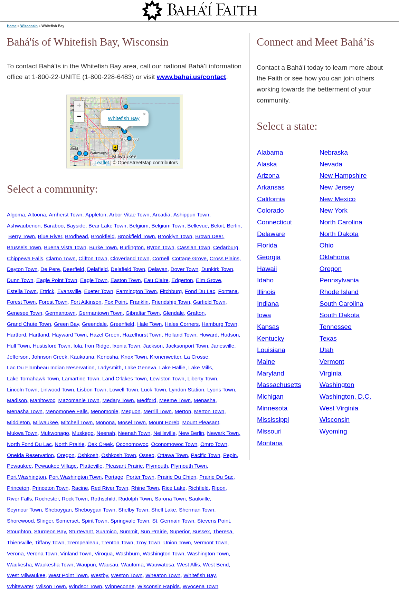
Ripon (219, 488)
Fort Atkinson (86, 302)
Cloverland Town (129, 258)
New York (334, 210)
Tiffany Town (49, 542)
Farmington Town (136, 291)
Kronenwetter (165, 357)
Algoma (16, 214)
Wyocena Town (200, 586)
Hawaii (267, 268)
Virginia (331, 373)
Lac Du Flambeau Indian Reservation (51, 367)
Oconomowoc (132, 444)
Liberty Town (202, 378)
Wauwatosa (160, 564)
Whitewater (20, 586)
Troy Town (148, 542)
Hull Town (18, 346)
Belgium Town (167, 225)
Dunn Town (20, 280)
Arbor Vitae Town (129, 214)
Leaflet (101, 162)
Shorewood (20, 521)
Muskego (82, 433)
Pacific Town (205, 455)
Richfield (198, 488)
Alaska (267, 164)
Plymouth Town (189, 466)
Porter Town (140, 477)
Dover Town (184, 269)
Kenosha (107, 357)
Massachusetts (279, 384)
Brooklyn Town (175, 236)
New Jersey (337, 187)
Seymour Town (24, 510)
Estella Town (22, 291)
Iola (77, 346)
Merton (182, 411)
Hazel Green (105, 335)
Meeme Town (175, 400)
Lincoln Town (22, 389)
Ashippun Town (191, 214)
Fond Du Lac (200, 291)
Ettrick (47, 291)
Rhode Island (339, 291)
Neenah (105, 433)
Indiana (268, 303)
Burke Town (103, 247)
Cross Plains (224, 258)
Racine (80, 488)
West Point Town (68, 575)
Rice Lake (173, 488)
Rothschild (103, 499)
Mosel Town (132, 422)
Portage (114, 477)
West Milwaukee (26, 575)
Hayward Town (69, 335)
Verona (15, 553)
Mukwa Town (22, 433)
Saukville (199, 499)
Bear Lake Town (107, 225)
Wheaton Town (162, 575)
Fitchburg (171, 291)
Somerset (67, 521)
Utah (327, 349)
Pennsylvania (339, 280)
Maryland (270, 373)
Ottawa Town (172, 455)
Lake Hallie (172, 367)
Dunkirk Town (217, 269)
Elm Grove (208, 280)
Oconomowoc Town (174, 444)
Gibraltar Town (143, 313)
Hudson (229, 335)
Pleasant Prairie (124, 466)
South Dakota (340, 315)
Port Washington (26, 477)
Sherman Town (196, 510)
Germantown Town (100, 313)
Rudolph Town (135, 499)
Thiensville (19, 542)
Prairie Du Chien (177, 477)
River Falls (19, 499)
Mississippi (273, 419)
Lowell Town (123, 389)
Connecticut (274, 222)
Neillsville (164, 433)
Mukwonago (54, 433)
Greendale (94, 324)
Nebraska (334, 152)
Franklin (139, 302)
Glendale (173, 313)
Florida (267, 245)
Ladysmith (109, 367)
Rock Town (75, 499)
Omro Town (213, 444)
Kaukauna (82, 357)
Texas (328, 338)
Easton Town (126, 280)
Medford (146, 400)
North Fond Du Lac (29, 444)
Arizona (268, 175)
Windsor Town (85, 586)
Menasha (205, 400)
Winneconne (119, 586)
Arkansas (271, 187)
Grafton (196, 313)
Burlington (132, 247)
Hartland (39, 335)
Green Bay (66, 324)
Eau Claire (156, 280)
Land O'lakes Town (124, 378)
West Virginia (339, 408)
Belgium (139, 225)
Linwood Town (57, 389)
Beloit (217, 225)
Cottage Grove (189, 258)
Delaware (271, 233)
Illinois (266, 291)
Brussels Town (24, 247)
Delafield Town (128, 269)
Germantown (60, 313)
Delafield (97, 269)
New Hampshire (343, 175)
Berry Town (21, 236)
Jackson (153, 346)
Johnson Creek (49, 357)
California (271, 199)
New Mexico (338, 199)
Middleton (18, 422)
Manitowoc (42, 400)
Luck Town (153, 389)
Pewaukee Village (56, 466)
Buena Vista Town (65, 247)
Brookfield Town (136, 236)
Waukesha (19, 564)
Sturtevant (81, 531)
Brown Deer (209, 236)
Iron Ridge (97, 346)
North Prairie (69, 444)
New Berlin (191, 433)
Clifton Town (92, 258)
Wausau (108, 564)
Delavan (158, 269)
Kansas (268, 326)
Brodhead (76, 236)
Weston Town (127, 575)
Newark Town (223, 433)
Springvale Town (130, 521)
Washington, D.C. (345, 396)
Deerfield (73, 269)
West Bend (216, 564)
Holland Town (180, 335)
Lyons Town (221, 389)
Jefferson (18, 357)
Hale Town (149, 324)
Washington (337, 384)
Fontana (227, 291)
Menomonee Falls (67, 411)
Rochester (47, 499)
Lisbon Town (91, 389)
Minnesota (272, 408)
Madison (17, 400)
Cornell (160, 258)
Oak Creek (100, 444)
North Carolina (341, 222)
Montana (270, 443)
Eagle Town (93, 280)
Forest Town (21, 302)
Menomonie (104, 411)
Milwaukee (45, 422)
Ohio (327, 245)
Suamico (106, 531)
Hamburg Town (219, 324)
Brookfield (102, 236)
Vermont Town (210, 542)
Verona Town (42, 553)
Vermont (332, 361)
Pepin (230, 455)
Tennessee (336, 326)
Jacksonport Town (187, 346)
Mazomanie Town (78, 400)
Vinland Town (76, 553)
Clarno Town (61, 258)
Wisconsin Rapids (158, 586)
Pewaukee (19, 466)
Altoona (37, 214)
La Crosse (196, 357)
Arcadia (161, 214)
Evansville (69, 291)
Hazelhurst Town (141, 335)
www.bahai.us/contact (191, 76)
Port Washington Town (75, 477)
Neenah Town (134, 433)
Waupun (86, 564)
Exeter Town (98, 291)
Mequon (131, 411)
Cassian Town (193, 247)
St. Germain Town (173, 521)
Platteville (91, 466)
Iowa (264, 315)
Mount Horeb (164, 422)
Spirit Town (94, 521)
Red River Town (109, 488)
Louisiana (271, 349)
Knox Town (134, 357)
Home (12, 26)
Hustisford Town (51, 346)
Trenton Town (117, 542)
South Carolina (341, 303)
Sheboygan (58, 510)
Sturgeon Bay (50, 531)
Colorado (270, 210)
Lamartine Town (80, 378)
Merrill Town (157, 411)
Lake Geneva (140, 367)
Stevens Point (213, 521)
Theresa (222, 531)
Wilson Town (51, 586)
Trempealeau (82, 542)
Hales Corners (182, 324)
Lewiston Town (167, 378)
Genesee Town (24, 313)
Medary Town (118, 400)
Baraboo (54, 225)
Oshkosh (87, 455)
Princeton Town (50, 488)
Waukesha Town (54, 564)
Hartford (16, 335)
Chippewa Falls (25, 258)
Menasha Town (24, 411)
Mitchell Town (77, 422)
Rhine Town (145, 488)
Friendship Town (171, 302)
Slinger (45, 521)
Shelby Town (133, 510)
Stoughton (19, 531)
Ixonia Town (126, 346)
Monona (105, 422)
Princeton (18, 488)
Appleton (95, 214)
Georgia (269, 257)
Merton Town (209, 411)
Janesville (222, 346)
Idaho (265, 280)
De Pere (50, 269)
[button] (125, 106)
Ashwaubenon (23, 225)
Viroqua (104, 553)
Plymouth (157, 466)
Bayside (76, 225)
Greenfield (122, 324)
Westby (99, 575)
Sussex (201, 531)
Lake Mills (200, 367)
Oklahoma (335, 257)
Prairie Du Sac (216, 477)
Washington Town (163, 553)
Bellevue (197, 225)
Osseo (146, 455)
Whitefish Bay (124, 118)
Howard (208, 335)
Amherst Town (65, 214)
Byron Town (160, 247)
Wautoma (132, 564)
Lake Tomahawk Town (33, 378)
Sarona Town (170, 499)
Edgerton (182, 280)
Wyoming (333, 431)
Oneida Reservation (30, 455)
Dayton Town (22, 269)
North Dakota (339, 233)
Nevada (331, 164)
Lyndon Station (186, 389)
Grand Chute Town (29, 324)
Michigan (270, 396)
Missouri (269, 431)
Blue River (50, 236)
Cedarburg (225, 247)
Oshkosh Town (118, 455)
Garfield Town (209, 302)
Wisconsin (29, 26)
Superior (179, 531)
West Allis (188, 564)
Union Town (177, 542)
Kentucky (270, 338)
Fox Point (115, 302)
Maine (266, 361)
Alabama (270, 152)
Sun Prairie (154, 531)
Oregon (65, 455)
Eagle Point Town (56, 280)
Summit (128, 531)
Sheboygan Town (95, 510)
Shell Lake (163, 510)
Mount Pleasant (200, 422)
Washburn (128, 553)
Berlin (233, 225)
